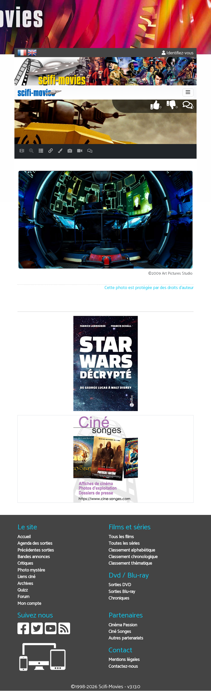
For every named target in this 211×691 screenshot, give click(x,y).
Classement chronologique (133, 557)
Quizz (22, 590)
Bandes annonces (33, 557)
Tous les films (121, 537)
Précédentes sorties (35, 550)
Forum (23, 597)
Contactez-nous (123, 666)
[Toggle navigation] (188, 92)
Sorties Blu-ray (122, 591)
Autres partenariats (126, 638)
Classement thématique (130, 563)
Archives (25, 583)
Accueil (24, 537)
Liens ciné (26, 577)
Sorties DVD (120, 585)
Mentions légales (124, 659)
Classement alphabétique (132, 550)
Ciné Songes (120, 631)
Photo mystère (31, 570)
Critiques (25, 563)
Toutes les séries (124, 543)
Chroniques (119, 598)
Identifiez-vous (178, 53)
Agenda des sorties (34, 543)
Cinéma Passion (123, 625)
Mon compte (29, 603)
